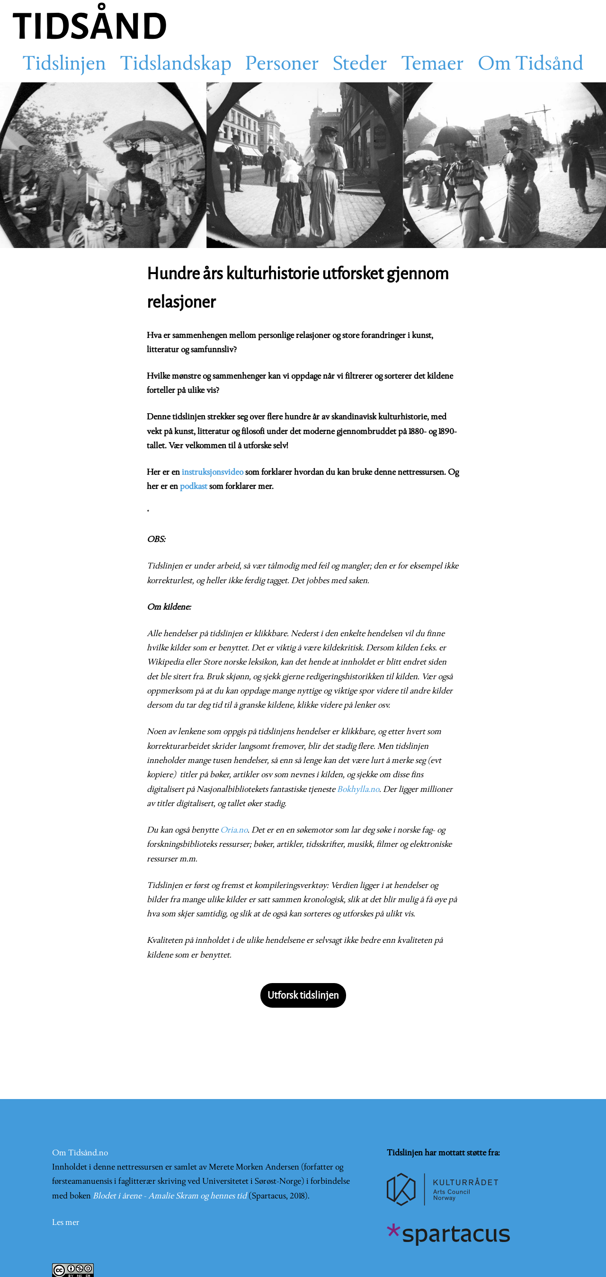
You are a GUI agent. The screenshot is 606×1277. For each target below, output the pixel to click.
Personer (282, 64)
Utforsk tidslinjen (303, 995)
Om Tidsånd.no (80, 1153)
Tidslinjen (64, 64)
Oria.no (234, 830)
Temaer (432, 64)
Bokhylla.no (358, 789)
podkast (193, 486)
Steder (360, 64)
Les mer (66, 1222)
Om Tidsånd (531, 64)
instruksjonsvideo (212, 472)
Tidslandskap (176, 64)
